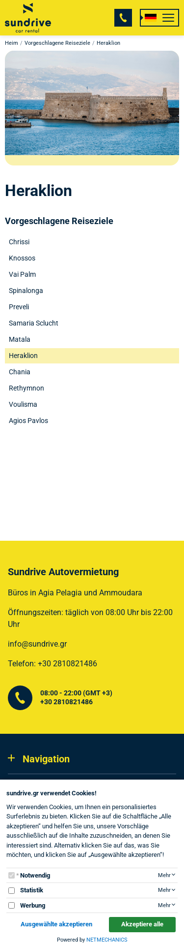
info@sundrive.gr (37, 644)
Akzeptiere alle (142, 924)
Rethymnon (26, 388)
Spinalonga (26, 290)
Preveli (19, 307)
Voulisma (23, 404)
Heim (11, 43)
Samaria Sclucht (33, 323)
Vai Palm (22, 274)
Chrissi (19, 242)
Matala (19, 339)
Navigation (46, 759)
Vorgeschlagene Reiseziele (57, 43)
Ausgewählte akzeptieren (56, 924)
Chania (19, 372)
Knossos (22, 258)
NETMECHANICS (107, 940)
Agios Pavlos (28, 421)
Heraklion (23, 356)
